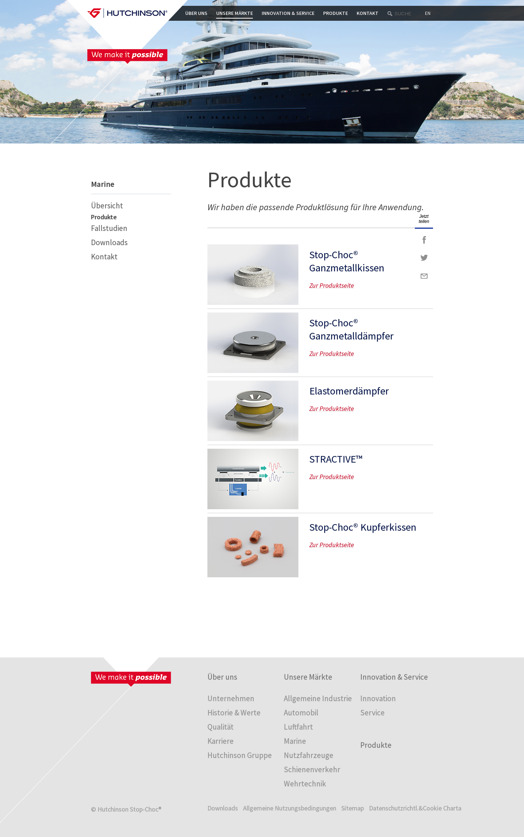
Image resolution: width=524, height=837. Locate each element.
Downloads (109, 242)
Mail (424, 276)
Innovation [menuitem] (378, 698)
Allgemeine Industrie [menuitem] (318, 698)
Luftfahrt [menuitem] (298, 727)
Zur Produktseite (252, 274)
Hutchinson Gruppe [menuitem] (239, 755)
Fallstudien (109, 228)
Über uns (196, 13)
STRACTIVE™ (335, 458)
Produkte (335, 13)
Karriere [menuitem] (220, 741)
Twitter (424, 258)
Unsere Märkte (234, 13)
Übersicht (107, 206)
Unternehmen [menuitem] (230, 698)
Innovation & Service (288, 13)
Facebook (424, 240)
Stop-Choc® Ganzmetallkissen (346, 261)
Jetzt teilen (424, 219)
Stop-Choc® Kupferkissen (362, 527)
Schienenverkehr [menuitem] (312, 769)
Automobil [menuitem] (301, 713)
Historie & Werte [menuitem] (234, 713)
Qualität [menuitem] (220, 727)
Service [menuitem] (372, 713)
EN (427, 13)
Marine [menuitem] (295, 741)
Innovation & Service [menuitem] (394, 677)
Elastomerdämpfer (349, 390)
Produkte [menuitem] (376, 745)
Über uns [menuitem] (222, 677)
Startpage (127, 13)
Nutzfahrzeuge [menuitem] (308, 755)
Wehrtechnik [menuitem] (305, 784)
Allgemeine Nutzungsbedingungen (289, 808)
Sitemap (352, 808)
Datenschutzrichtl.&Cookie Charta (415, 808)
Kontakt (367, 13)
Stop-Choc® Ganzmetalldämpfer (351, 329)
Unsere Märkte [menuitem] (308, 677)
